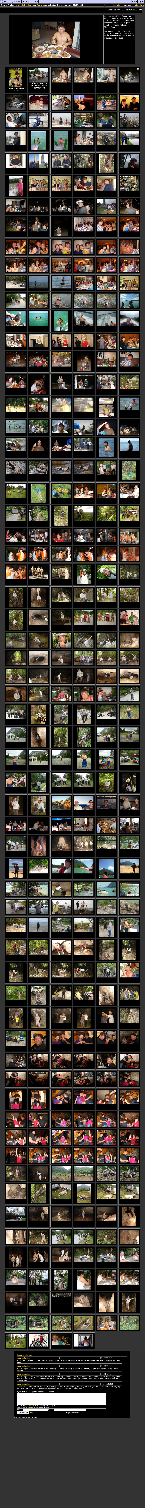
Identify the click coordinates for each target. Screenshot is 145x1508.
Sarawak (41, 5)
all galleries (28, 5)
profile (19, 5)
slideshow (139, 5)
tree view (117, 5)
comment (22, 1355)
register (31, 1408)
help (31, 1415)
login (25, 1408)
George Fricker (23, 1358)
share (29, 1355)
